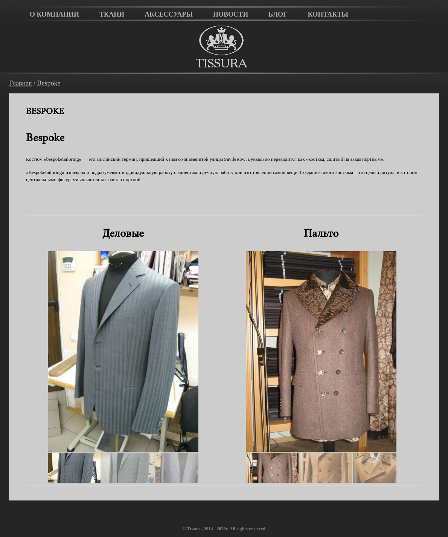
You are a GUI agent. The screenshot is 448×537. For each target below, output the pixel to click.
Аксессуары (169, 14)
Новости (230, 14)
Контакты (328, 14)
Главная (20, 83)
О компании (54, 14)
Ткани (111, 14)
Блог (277, 14)
